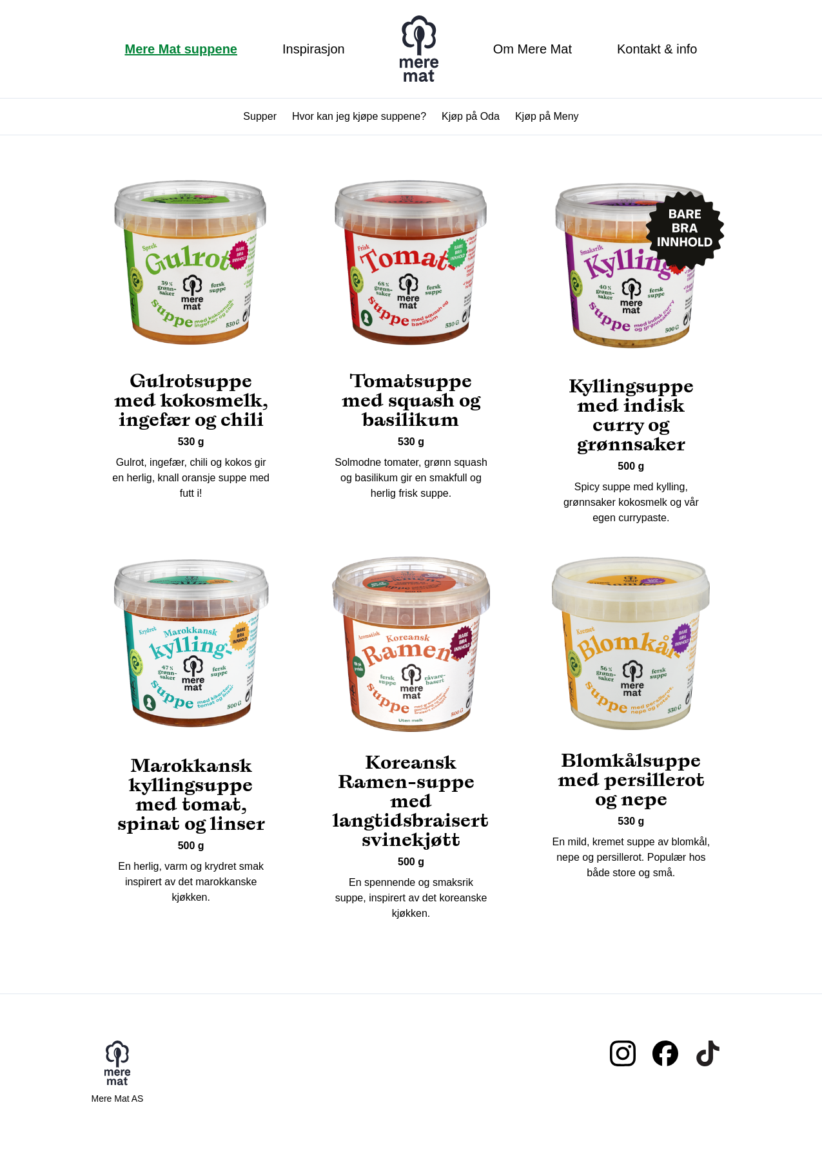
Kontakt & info (657, 49)
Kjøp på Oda (471, 116)
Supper (260, 116)
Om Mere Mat (532, 49)
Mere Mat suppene (181, 49)
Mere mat (419, 48)
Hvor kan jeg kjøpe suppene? (359, 116)
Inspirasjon (313, 49)
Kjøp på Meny (547, 116)
